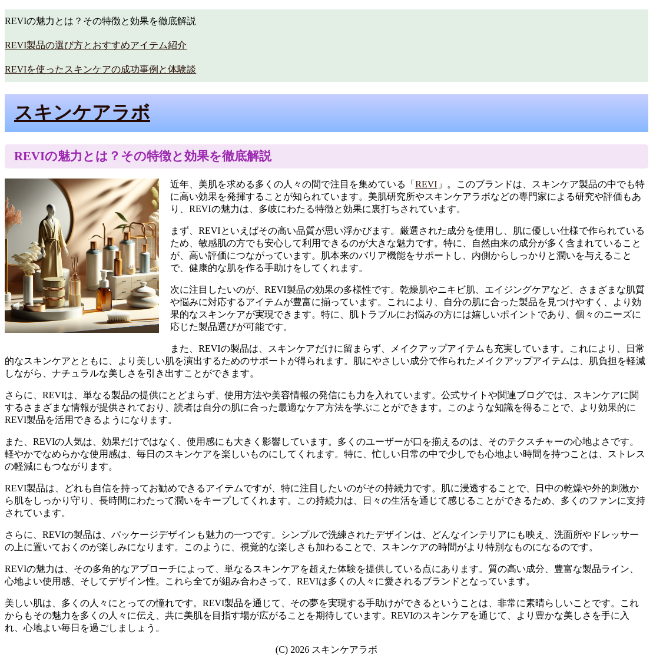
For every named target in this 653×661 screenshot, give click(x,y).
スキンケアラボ (82, 112)
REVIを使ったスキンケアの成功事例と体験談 (100, 69)
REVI (426, 184)
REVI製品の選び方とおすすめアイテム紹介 (96, 45)
